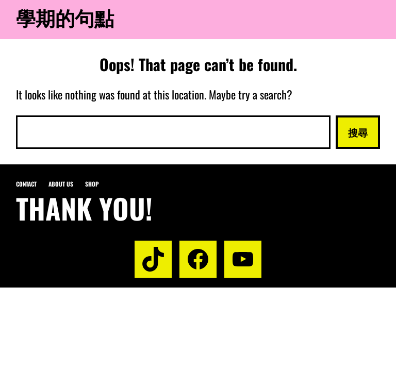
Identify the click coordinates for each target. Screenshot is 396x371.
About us (60, 183)
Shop (92, 183)
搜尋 (358, 132)
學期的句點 (65, 17)
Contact (26, 183)
